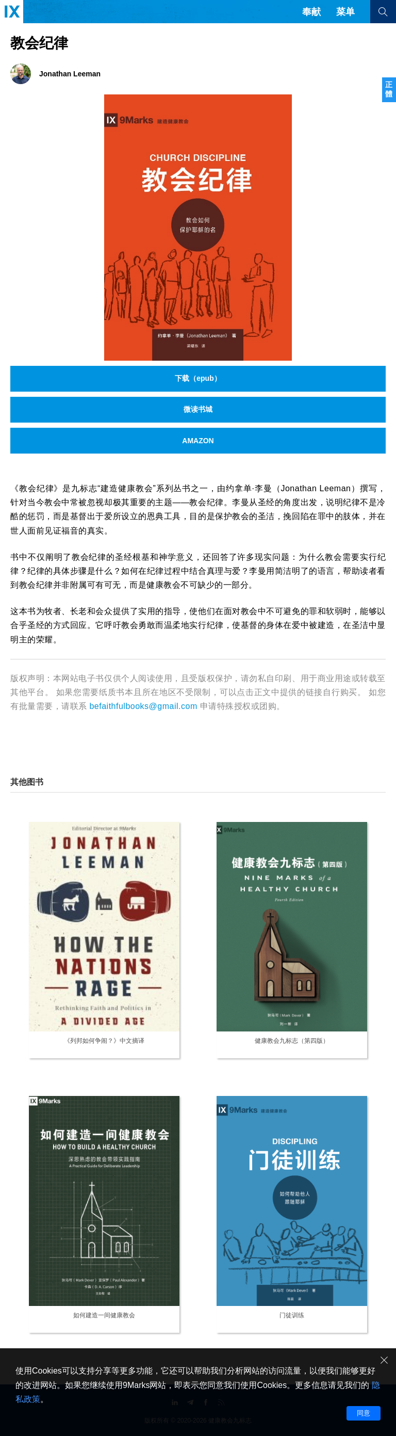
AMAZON (197, 441)
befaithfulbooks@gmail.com (143, 706)
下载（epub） (198, 378)
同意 (363, 1413)
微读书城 (198, 409)
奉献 (311, 12)
